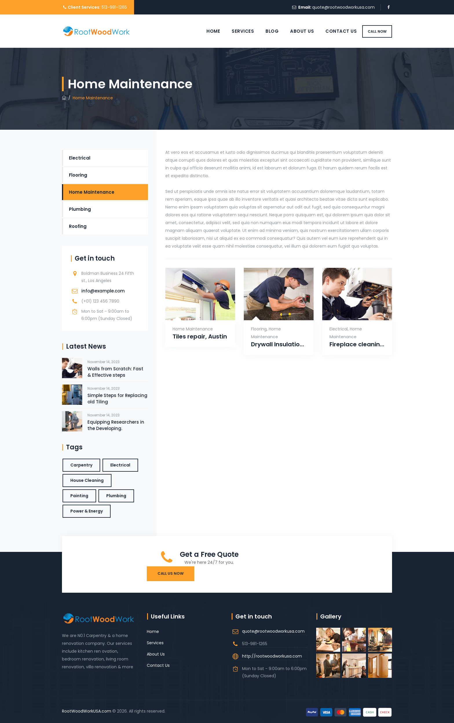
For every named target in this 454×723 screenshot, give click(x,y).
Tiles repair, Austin (200, 336)
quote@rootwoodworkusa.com (343, 7)
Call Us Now (171, 573)
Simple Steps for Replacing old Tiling (117, 398)
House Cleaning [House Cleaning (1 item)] (87, 480)
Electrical (338, 329)
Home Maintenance (193, 329)
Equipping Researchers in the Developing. (115, 425)
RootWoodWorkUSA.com (86, 711)
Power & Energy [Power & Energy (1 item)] (86, 511)
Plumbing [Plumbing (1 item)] (116, 496)
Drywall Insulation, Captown (278, 344)
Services (236, 31)
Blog (265, 31)
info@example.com (103, 291)
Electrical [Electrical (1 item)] (120, 465)
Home (206, 31)
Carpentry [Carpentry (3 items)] (81, 465)
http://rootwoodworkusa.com (272, 656)
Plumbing (80, 209)
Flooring (259, 329)
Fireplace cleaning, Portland (357, 344)
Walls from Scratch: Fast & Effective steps (115, 372)
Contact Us (334, 31)
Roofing (78, 226)
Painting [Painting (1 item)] (79, 496)
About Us (295, 31)
